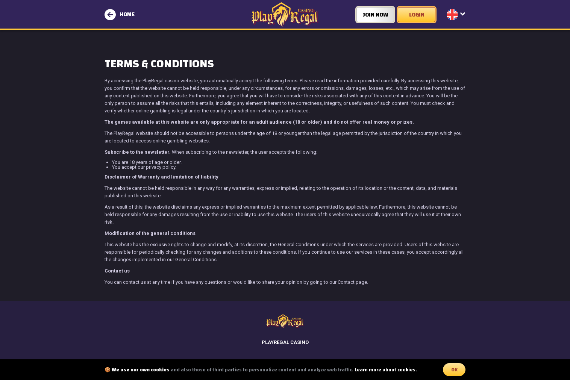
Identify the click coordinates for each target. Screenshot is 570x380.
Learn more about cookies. (386, 369)
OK (454, 369)
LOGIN (416, 15)
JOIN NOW (375, 15)
